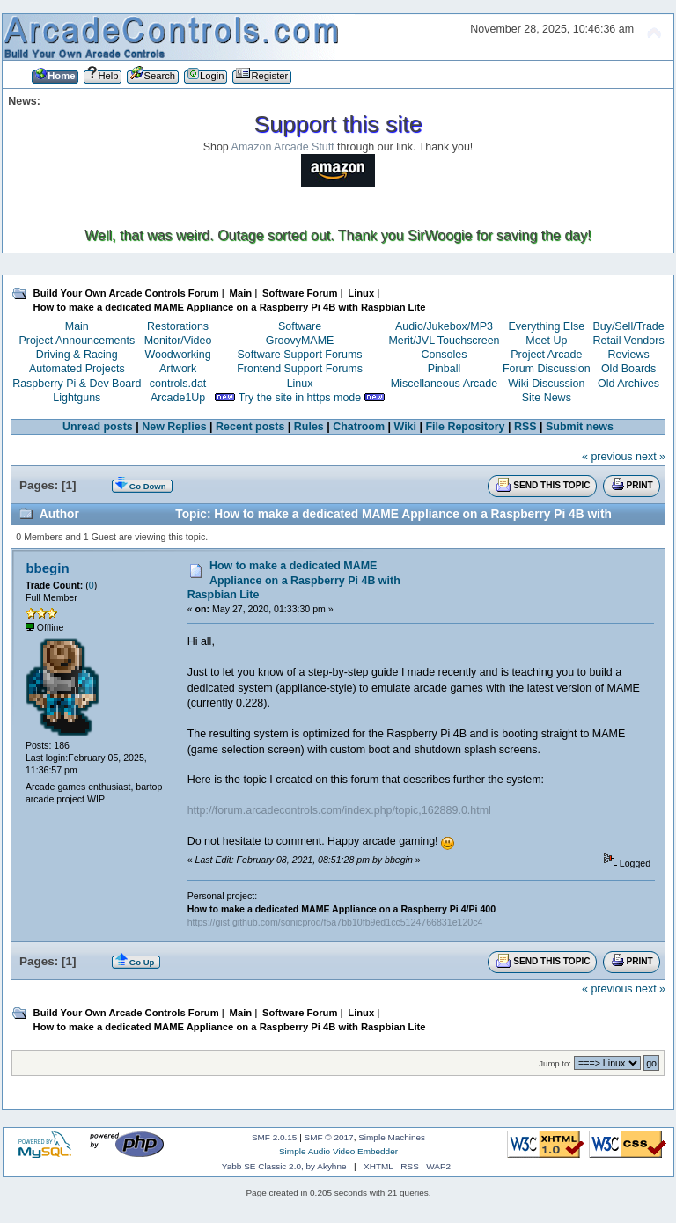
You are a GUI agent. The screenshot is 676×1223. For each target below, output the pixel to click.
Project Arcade (546, 354)
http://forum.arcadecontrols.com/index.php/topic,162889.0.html (339, 810)
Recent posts (250, 427)
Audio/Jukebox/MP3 (444, 326)
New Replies (174, 427)
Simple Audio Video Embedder (338, 1151)
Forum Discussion (547, 369)
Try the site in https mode (300, 398)
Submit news (580, 427)
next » (650, 456)
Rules (309, 427)
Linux (300, 383)
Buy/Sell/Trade (628, 326)
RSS (525, 427)
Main (77, 326)
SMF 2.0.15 (275, 1137)
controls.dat (178, 383)
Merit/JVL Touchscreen (443, 340)
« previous (607, 456)
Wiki (405, 427)
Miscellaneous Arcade (444, 383)
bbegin (47, 567)
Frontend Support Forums (300, 369)
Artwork (177, 369)
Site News (546, 398)
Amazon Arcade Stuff (282, 147)
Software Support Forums (300, 354)
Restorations (178, 326)
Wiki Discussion (546, 383)
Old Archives (628, 383)
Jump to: (555, 1063)
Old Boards (628, 369)
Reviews (629, 354)
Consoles (444, 354)
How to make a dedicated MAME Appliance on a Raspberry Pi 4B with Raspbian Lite (293, 580)
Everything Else (546, 326)
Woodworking (177, 354)
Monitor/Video (178, 340)
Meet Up (546, 340)
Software (299, 326)
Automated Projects (77, 369)
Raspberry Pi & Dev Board (76, 383)
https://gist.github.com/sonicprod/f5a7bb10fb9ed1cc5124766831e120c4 (335, 922)
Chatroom (359, 427)
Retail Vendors (629, 340)
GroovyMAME (300, 340)
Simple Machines (391, 1137)
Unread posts (97, 427)
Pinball (444, 369)
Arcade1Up (178, 398)
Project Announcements (76, 340)
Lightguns (76, 398)
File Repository (464, 427)
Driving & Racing (77, 354)
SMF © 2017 (329, 1137)
